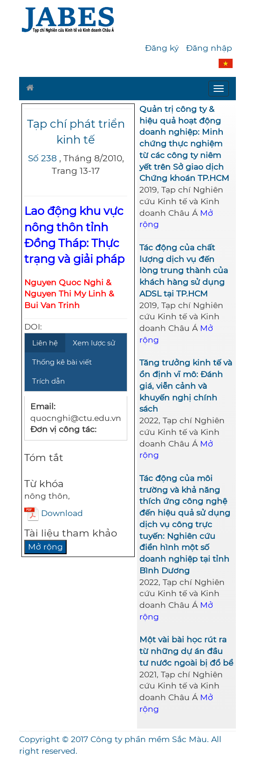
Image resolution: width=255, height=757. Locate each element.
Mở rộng (45, 546)
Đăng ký (162, 48)
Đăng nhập (209, 48)
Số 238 (42, 158)
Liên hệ (45, 342)
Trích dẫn (48, 381)
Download (53, 513)
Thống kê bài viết (62, 362)
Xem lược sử (94, 342)
